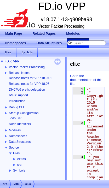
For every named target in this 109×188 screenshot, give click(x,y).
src (19, 165)
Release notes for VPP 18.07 (29, 84)
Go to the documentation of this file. (86, 80)
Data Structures (20, 142)
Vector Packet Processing (27, 67)
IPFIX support (18, 95)
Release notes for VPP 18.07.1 (30, 78)
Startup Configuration (23, 113)
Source (14, 147)
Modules (15, 130)
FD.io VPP (12, 61)
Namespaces (18, 136)
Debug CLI (16, 107)
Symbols (19, 170)
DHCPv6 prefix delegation (27, 89)
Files (16, 153)
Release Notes (19, 73)
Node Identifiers (20, 124)
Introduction (17, 101)
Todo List (15, 118)
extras (21, 159)
